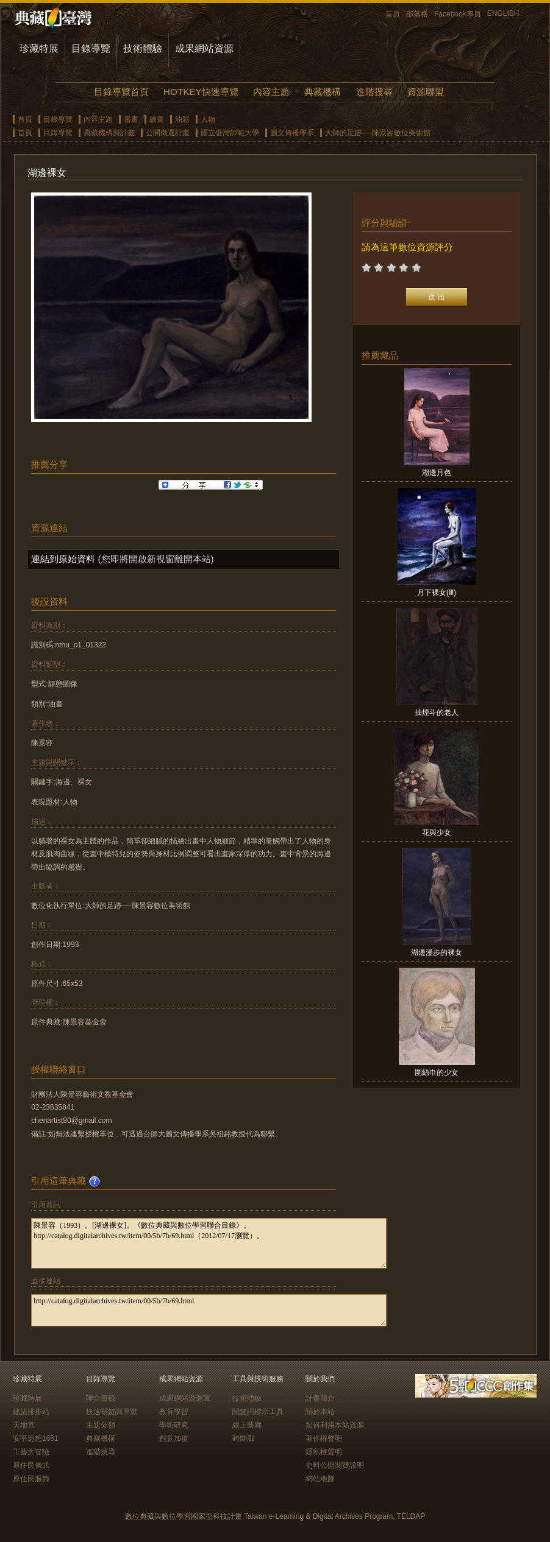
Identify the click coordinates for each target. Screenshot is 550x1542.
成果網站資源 (204, 48)
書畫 (131, 119)
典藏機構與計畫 (109, 132)
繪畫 (156, 119)
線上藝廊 (247, 1425)
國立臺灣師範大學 (230, 132)
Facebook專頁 (457, 14)
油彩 (182, 119)
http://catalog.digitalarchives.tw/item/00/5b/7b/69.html (209, 1310)
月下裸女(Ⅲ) (436, 592)
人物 (208, 119)
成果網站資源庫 (184, 1398)
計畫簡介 (320, 1398)
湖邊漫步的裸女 (436, 952)
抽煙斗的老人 (437, 712)
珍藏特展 (39, 48)
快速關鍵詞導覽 (111, 1411)
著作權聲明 (323, 1438)
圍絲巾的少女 (437, 1072)
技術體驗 (142, 48)
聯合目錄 (100, 1398)
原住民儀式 (31, 1465)
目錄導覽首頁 (121, 91)
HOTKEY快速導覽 (200, 91)
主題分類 (100, 1425)
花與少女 (436, 832)
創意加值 (173, 1438)
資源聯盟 (425, 91)
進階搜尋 (374, 91)
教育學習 (173, 1411)
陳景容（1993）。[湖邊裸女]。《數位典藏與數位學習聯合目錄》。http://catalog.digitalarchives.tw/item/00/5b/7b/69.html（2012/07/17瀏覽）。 (209, 1243)
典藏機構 (322, 91)
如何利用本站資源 (334, 1425)
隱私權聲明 (323, 1452)
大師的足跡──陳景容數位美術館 (377, 132)
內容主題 (271, 91)
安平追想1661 (36, 1438)
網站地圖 (320, 1478)
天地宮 (24, 1425)
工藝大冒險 (31, 1452)
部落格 (417, 14)
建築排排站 (31, 1411)
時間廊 (243, 1438)
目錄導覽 (90, 48)
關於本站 (320, 1411)
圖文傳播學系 (292, 132)
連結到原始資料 (63, 559)
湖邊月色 (436, 472)
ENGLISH (503, 13)
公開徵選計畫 (168, 132)
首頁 (392, 14)
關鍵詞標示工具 (258, 1411)
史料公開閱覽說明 (334, 1465)
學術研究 (173, 1425)
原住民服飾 (31, 1478)
